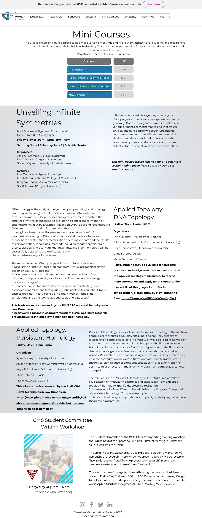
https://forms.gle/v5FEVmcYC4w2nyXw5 (149, 298)
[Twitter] (100, 504)
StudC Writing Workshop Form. (157, 484)
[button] (130, 17)
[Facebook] (91, 504)
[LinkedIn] (110, 504)
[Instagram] (82, 504)
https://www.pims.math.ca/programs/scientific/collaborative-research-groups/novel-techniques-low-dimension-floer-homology (51, 403)
